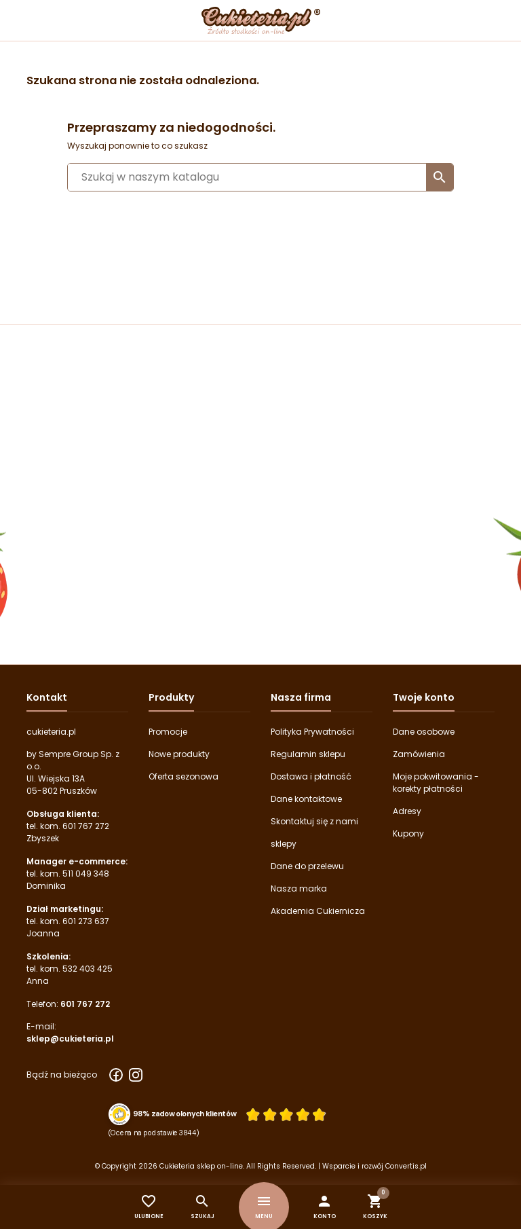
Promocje (168, 731)
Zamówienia (419, 754)
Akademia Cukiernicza (318, 911)
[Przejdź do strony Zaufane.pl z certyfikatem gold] (120, 1113)
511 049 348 (85, 873)
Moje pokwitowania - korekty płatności (436, 782)
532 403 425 (87, 968)
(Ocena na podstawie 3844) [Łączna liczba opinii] (154, 1132)
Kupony (408, 833)
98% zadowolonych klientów (185, 1114)
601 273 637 (85, 921)
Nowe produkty (179, 754)
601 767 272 (85, 826)
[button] (324, 1207)
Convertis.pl (406, 1166)
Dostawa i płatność (311, 776)
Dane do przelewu (307, 866)
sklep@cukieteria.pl (70, 1038)
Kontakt (46, 697)
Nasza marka (299, 888)
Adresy (407, 811)
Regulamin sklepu (308, 754)
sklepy (283, 843)
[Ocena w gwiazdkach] (286, 1113)
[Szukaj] (260, 177)
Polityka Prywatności (312, 731)
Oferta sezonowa (183, 776)
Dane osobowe (424, 731)
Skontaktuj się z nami (314, 821)
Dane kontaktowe (306, 799)
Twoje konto (424, 697)
